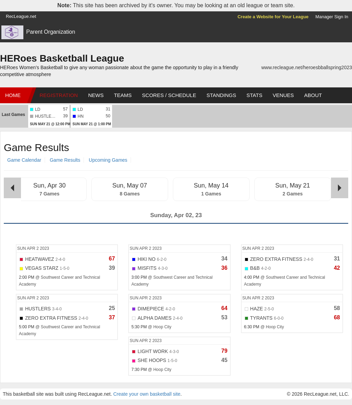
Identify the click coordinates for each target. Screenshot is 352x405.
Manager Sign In (332, 16)
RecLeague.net (21, 16)
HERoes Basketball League (62, 58)
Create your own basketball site (146, 394)
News (95, 95)
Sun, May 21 (292, 185)
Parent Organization (50, 32)
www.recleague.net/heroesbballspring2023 (306, 67)
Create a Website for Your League (273, 16)
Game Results (65, 160)
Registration (59, 95)
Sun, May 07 (129, 185)
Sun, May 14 (211, 185)
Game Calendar (24, 160)
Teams (123, 95)
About (313, 95)
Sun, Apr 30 (49, 185)
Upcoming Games (108, 160)
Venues (283, 95)
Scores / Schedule (169, 95)
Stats (254, 95)
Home (13, 95)
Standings (221, 95)
